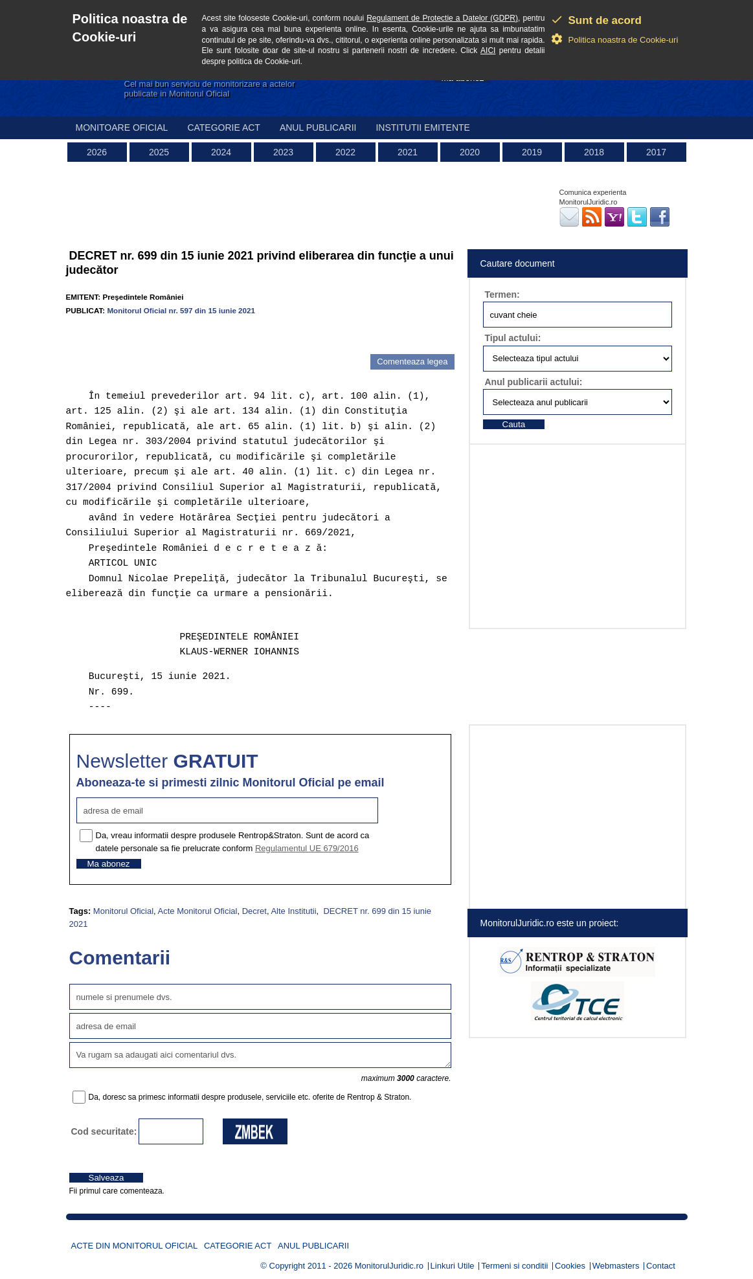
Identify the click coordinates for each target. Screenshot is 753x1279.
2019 (532, 152)
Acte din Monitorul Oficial (134, 1246)
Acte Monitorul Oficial (198, 911)
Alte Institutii (293, 911)
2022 (345, 152)
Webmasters (616, 1266)
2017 (656, 152)
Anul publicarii (318, 127)
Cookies (570, 1266)
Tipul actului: (513, 338)
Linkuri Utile (453, 1266)
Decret (254, 911)
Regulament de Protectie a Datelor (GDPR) (442, 18)
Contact (660, 1266)
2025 (159, 152)
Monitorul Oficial (123, 911)
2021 (408, 152)
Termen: (502, 294)
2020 (470, 152)
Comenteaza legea (412, 361)
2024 (221, 152)
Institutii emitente (422, 127)
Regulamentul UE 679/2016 (307, 848)
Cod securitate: (104, 1131)
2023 (283, 152)
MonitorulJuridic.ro (389, 1266)
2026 (97, 152)
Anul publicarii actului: (534, 382)
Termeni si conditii (514, 1266)
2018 (594, 152)
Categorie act (223, 127)
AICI (487, 50)
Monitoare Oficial (122, 127)
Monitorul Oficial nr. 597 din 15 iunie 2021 (181, 310)
